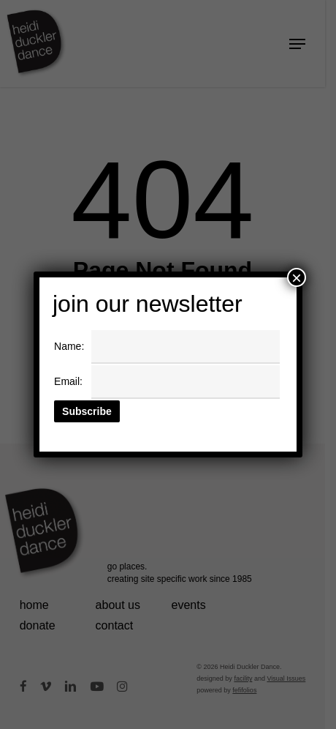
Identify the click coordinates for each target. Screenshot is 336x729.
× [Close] (296, 277)
